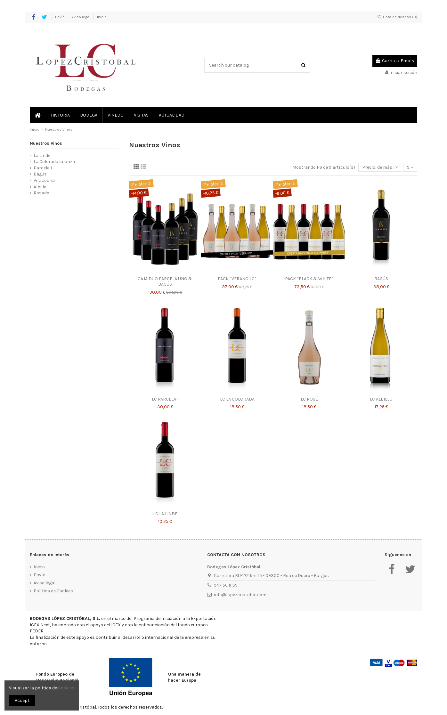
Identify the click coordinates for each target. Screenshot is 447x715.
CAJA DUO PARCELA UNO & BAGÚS (165, 281)
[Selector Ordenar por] (380, 167)
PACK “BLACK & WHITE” (309, 278)
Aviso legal (81, 17)
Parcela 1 (43, 168)
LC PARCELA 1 (165, 399)
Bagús (40, 174)
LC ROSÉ (309, 399)
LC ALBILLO (381, 399)
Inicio (102, 17)
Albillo (40, 187)
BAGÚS (381, 278)
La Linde (42, 155)
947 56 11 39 (226, 585)
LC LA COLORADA (237, 399)
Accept (22, 700)
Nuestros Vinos (46, 143)
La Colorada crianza (54, 161)
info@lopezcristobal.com (240, 594)
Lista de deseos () (397, 17)
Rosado (41, 193)
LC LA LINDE (165, 513)
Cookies (66, 688)
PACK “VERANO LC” (237, 278)
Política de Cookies (53, 591)
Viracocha (44, 180)
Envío (60, 17)
